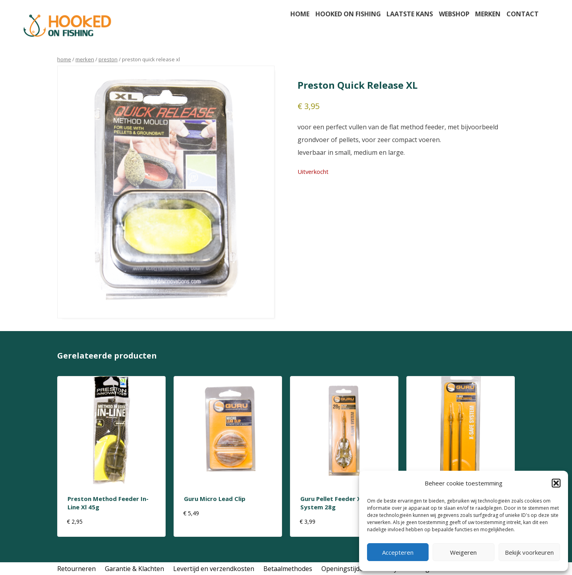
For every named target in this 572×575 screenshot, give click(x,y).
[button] (556, 483)
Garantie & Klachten (134, 568)
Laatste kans (409, 14)
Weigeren (463, 552)
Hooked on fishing (348, 14)
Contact (522, 14)
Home (299, 14)
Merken (487, 14)
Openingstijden (344, 568)
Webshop (454, 14)
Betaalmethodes (287, 568)
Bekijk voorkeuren (529, 552)
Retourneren (76, 568)
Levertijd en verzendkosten (213, 568)
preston (108, 59)
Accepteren (398, 552)
